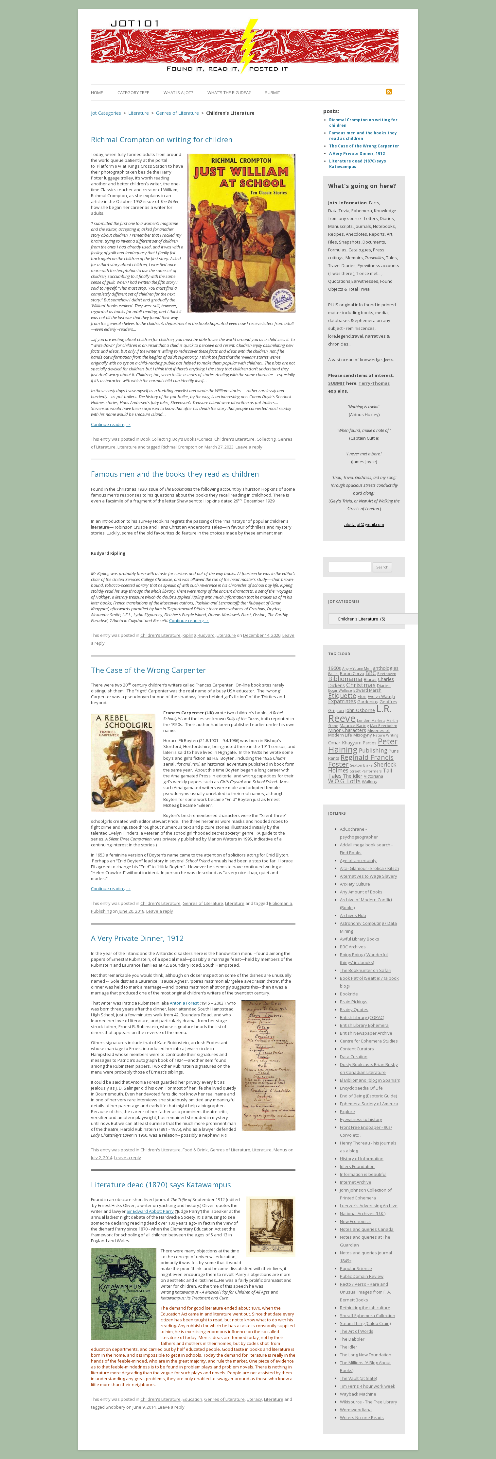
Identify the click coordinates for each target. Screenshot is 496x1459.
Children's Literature (234, 439)
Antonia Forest (184, 1003)
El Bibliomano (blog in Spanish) (370, 1080)
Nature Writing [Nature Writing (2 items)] (385, 735)
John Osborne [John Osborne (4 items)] (360, 710)
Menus (280, 1150)
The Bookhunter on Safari (365, 970)
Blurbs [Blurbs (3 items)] (370, 679)
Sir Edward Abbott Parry (150, 1211)
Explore (347, 1111)
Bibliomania (280, 903)
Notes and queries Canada (367, 1229)
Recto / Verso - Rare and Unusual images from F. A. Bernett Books (365, 1292)
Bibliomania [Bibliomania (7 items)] (345, 678)
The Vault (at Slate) (358, 1378)
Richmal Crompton (179, 447)
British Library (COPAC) (362, 1017)
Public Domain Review (361, 1276)
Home (97, 92)
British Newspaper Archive (366, 1033)
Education (192, 1399)
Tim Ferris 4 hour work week (367, 1386)
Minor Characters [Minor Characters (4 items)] (347, 730)
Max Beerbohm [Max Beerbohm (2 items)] (383, 725)
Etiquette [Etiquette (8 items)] (342, 695)
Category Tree (133, 92)
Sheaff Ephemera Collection (367, 1315)
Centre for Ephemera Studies (369, 1041)
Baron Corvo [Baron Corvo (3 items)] (352, 673)
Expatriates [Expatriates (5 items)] (342, 701)
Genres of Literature (203, 903)
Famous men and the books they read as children (175, 474)
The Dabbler (352, 1339)
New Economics (355, 1221)
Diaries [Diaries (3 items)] (384, 685)
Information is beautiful (363, 1174)
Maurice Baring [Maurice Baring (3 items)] (354, 725)
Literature (127, 447)
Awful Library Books (359, 939)
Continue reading (111, 424)
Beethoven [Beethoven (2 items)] (386, 673)
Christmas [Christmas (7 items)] (361, 685)
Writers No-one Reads (362, 1417)
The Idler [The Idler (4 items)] (353, 775)
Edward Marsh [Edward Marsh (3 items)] (367, 690)
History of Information (361, 1159)
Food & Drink (195, 1150)
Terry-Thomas (374, 383)
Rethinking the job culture (365, 1308)
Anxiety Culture (355, 884)
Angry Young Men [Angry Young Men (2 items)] (357, 668)
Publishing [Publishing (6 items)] (373, 750)
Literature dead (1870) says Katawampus (161, 1184)
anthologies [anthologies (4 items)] (386, 668)
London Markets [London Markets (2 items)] (371, 720)
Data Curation (353, 1057)
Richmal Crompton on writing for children (162, 139)
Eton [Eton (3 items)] (362, 696)
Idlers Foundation (357, 1166)
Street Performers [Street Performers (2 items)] (365, 771)
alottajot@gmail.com (364, 524)
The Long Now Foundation (365, 1355)
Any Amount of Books (361, 892)
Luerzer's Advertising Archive (369, 1206)
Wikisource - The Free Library (368, 1402)
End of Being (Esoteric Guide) (368, 1096)
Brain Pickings (353, 1002)
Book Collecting (155, 439)
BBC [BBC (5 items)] (370, 673)
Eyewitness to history (361, 1119)
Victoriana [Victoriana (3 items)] (373, 776)
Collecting (266, 439)
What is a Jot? (178, 92)
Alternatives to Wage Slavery (368, 876)
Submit (272, 92)
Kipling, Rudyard (199, 635)
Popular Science (356, 1268)
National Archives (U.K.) (362, 1213)
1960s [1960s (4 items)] (334, 668)
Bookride (349, 994)
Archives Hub (353, 915)
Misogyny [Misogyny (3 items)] (362, 735)
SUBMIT (336, 383)
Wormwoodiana (356, 1410)
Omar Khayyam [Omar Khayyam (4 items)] (345, 742)
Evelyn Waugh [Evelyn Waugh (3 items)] (381, 696)
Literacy (254, 1399)
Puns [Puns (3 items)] (394, 751)
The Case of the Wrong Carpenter (148, 670)
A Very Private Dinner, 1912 (137, 938)
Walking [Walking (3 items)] (369, 782)
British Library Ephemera (364, 1025)
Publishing (101, 911)
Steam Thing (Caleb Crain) (365, 1323)
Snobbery (115, 1407)
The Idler (348, 1347)
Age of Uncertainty (358, 860)
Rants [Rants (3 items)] (333, 758)
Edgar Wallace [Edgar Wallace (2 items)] (340, 690)
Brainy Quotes (354, 1009)
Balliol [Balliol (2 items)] (333, 673)
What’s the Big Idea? (229, 92)
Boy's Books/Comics (192, 439)
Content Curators (357, 1049)
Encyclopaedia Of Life (361, 1088)
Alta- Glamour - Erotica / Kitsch (369, 868)
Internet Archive (355, 1182)
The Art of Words (356, 1331)
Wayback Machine (358, 1394)
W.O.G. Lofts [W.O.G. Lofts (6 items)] (344, 781)
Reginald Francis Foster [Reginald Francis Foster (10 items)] (361, 761)
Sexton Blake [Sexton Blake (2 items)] (361, 765)
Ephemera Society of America (369, 1104)
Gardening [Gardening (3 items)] (367, 701)
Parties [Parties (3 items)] (370, 743)
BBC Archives (353, 947)
